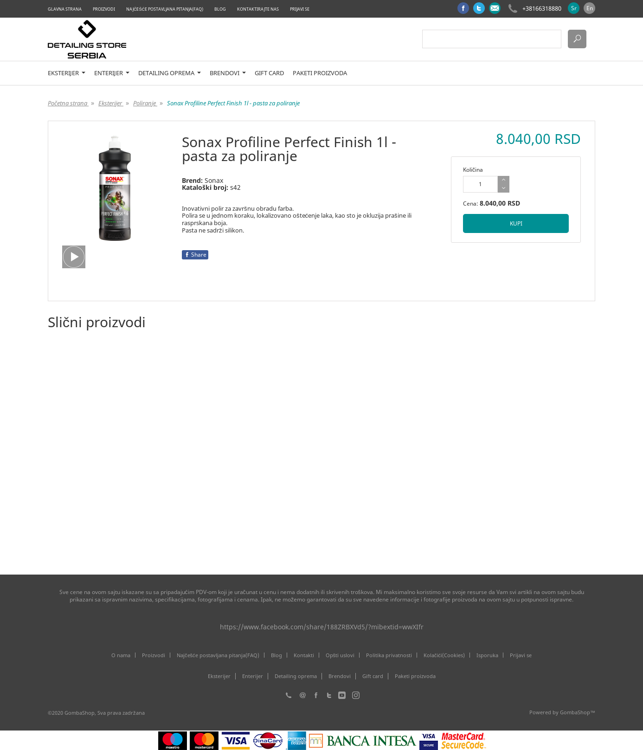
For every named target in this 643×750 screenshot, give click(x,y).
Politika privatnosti (389, 655)
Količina (473, 169)
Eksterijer (66, 73)
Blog (220, 9)
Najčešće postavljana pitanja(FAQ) (164, 9)
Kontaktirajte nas (258, 9)
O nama (120, 655)
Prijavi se (299, 9)
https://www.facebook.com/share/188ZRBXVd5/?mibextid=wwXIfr (322, 626)
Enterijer (111, 73)
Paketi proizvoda (320, 73)
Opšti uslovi (340, 655)
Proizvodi (104, 9)
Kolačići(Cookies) (444, 655)
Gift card (269, 73)
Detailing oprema (169, 73)
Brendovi (228, 73)
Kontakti (304, 655)
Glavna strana (65, 9)
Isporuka (487, 655)
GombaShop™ (577, 712)
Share (195, 255)
